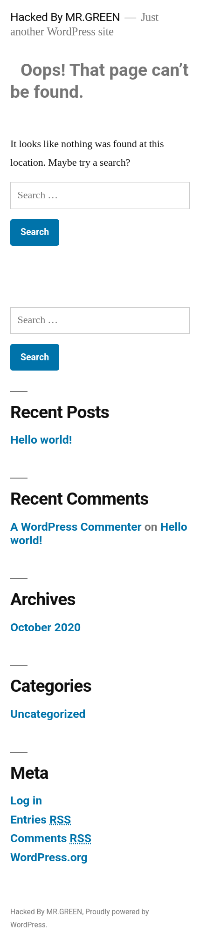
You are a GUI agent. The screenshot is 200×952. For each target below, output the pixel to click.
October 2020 (45, 627)
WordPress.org (49, 857)
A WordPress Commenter (76, 526)
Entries (40, 819)
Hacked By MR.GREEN (65, 17)
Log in (26, 800)
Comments (50, 838)
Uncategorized (48, 714)
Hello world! (41, 439)
